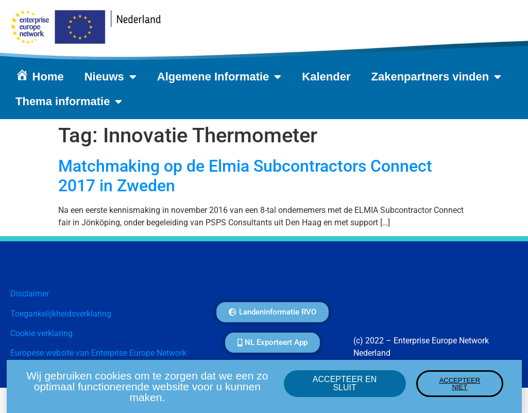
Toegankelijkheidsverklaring (60, 314)
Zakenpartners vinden (436, 77)
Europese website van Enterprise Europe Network (98, 353)
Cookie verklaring (41, 333)
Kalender (326, 76)
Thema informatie (68, 101)
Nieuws (110, 77)
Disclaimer (29, 294)
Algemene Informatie (219, 77)
